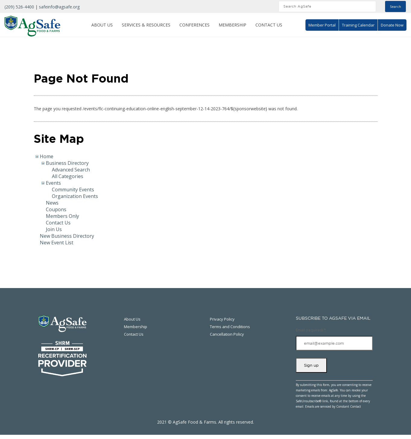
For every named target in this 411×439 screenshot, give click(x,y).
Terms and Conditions (230, 326)
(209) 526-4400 (19, 7)
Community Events (73, 189)
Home (46, 156)
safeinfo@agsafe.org (59, 7)
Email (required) (311, 330)
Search (395, 6)
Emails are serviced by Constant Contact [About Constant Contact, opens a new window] (333, 406)
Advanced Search (71, 169)
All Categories (67, 176)
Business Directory (67, 163)
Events (53, 183)
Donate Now (392, 25)
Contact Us (268, 25)
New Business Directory (67, 236)
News (52, 202)
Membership (232, 25)
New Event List (56, 242)
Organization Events (75, 196)
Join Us (54, 229)
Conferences (194, 25)
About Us (102, 25)
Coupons (56, 209)
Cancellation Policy (227, 334)
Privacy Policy (222, 319)
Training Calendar (358, 25)
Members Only (62, 216)
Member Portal (322, 25)
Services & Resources (146, 25)
